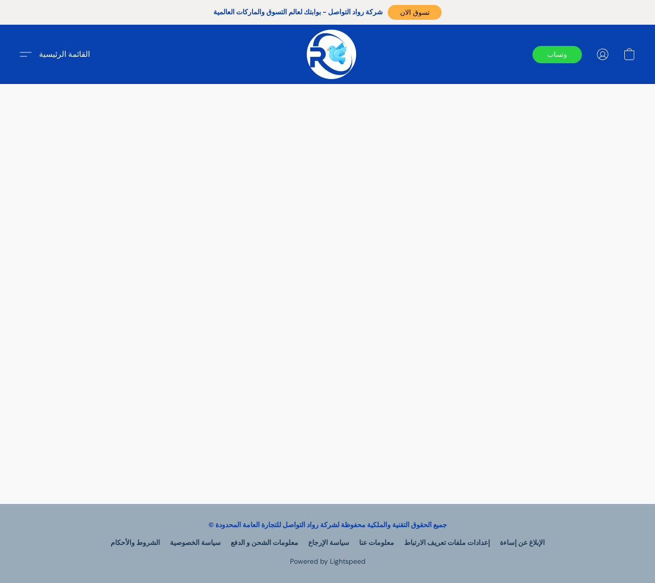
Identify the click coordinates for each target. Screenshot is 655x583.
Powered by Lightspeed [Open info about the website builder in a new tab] (328, 561)
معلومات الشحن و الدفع (264, 542)
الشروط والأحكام (135, 542)
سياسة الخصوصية (195, 542)
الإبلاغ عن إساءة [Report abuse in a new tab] (522, 542)
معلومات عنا (376, 542)
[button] (415, 12)
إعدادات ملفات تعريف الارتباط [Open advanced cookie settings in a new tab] (447, 542)
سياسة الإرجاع (328, 542)
